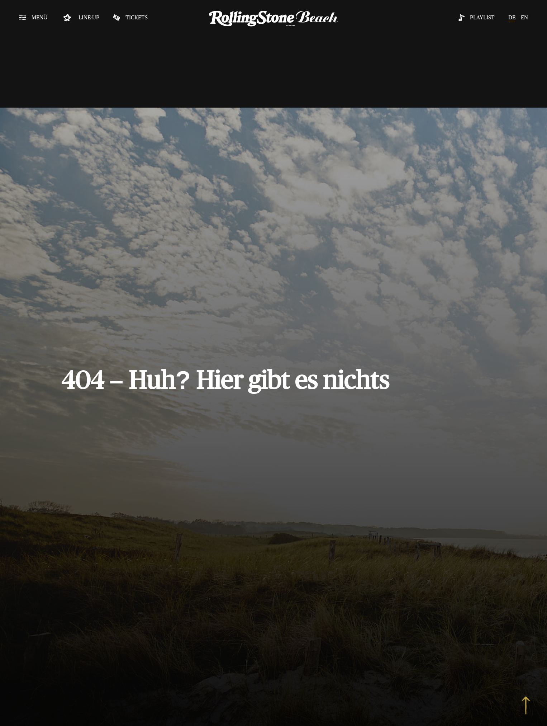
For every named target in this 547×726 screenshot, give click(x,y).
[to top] (520, 706)
